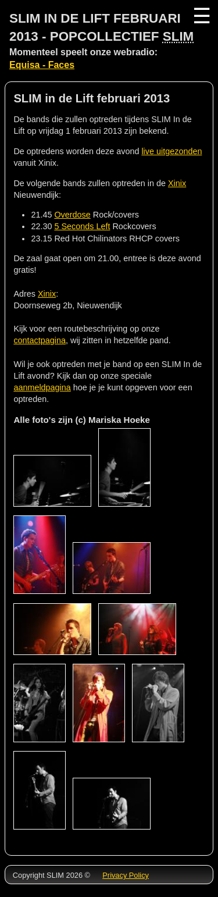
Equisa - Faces (41, 65)
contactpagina (39, 340)
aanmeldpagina (41, 387)
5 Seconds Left (82, 226)
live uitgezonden (171, 151)
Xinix (177, 183)
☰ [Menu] (200, 16)
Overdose (72, 214)
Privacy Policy (125, 875)
